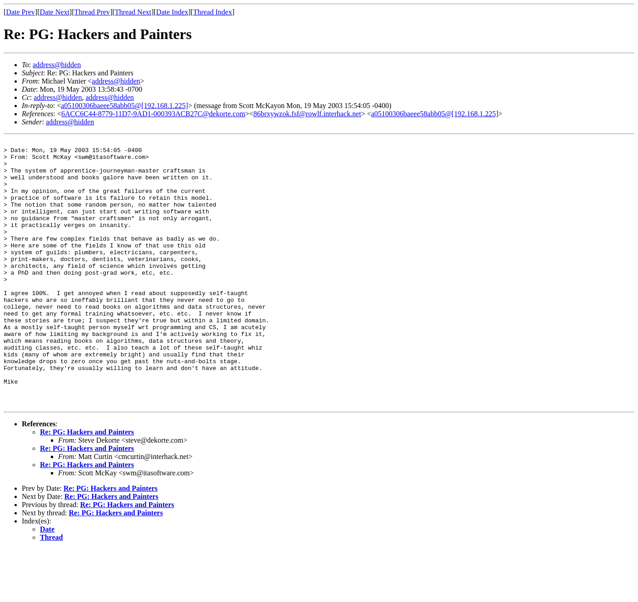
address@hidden (57, 65)
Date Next (54, 12)
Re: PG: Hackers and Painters (87, 485)
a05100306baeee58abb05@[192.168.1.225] (124, 105)
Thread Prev (92, 12)
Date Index (172, 12)
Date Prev (20, 12)
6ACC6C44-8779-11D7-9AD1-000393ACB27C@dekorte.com (153, 114)
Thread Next (133, 12)
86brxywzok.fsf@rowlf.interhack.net (307, 114)
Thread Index (212, 12)
